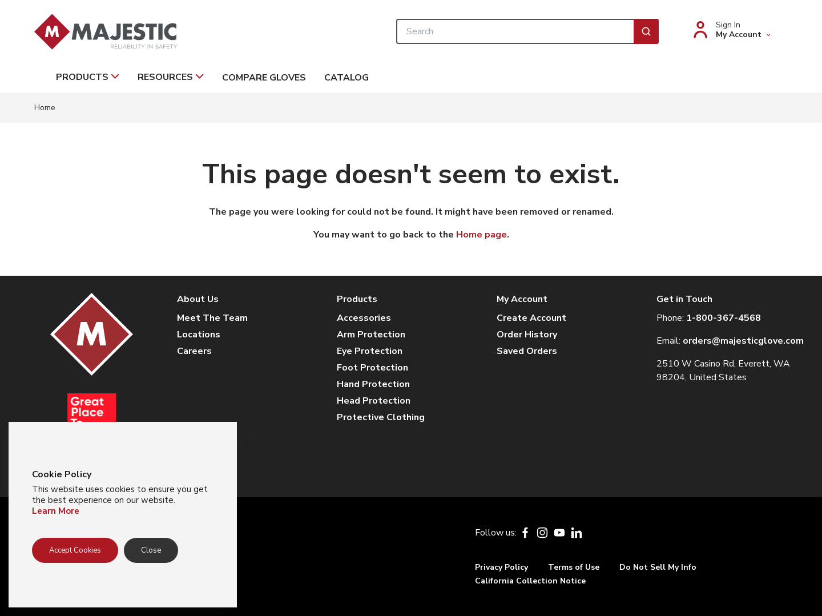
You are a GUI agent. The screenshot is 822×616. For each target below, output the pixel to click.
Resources (171, 77)
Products (87, 77)
